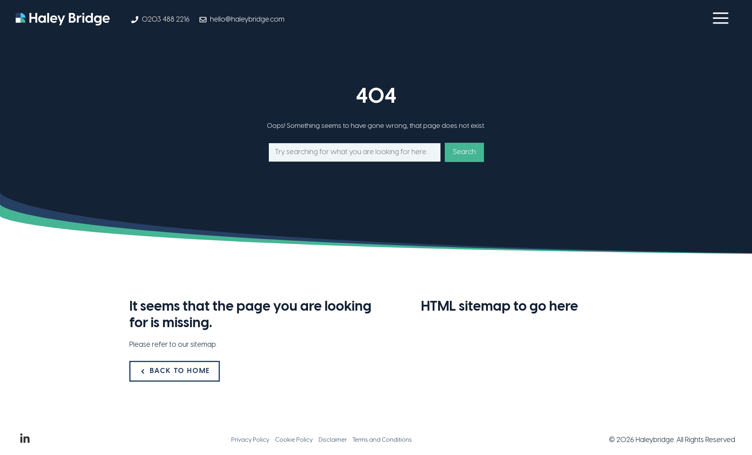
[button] (720, 19)
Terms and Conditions (382, 440)
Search (464, 152)
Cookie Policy (294, 440)
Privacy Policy (250, 440)
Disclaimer (333, 440)
